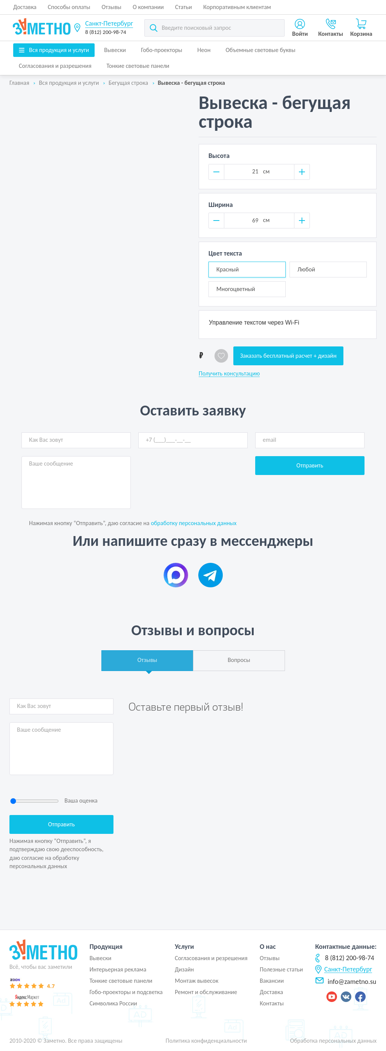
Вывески (115, 50)
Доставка (25, 7)
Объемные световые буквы (260, 50)
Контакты (272, 1003)
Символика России (113, 1003)
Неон (204, 50)
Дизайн (184, 969)
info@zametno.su (345, 981)
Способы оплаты (69, 7)
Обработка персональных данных (333, 1040)
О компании (148, 7)
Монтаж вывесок (197, 980)
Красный (227, 269)
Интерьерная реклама (117, 969)
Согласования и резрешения (211, 958)
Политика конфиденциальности (206, 1040)
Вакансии (272, 980)
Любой (306, 269)
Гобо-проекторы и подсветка (125, 992)
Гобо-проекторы (161, 50)
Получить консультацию (229, 373)
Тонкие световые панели (138, 65)
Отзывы (111, 7)
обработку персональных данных (193, 523)
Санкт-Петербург (109, 23)
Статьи (183, 7)
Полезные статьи (281, 969)
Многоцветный (235, 289)
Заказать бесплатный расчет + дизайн (288, 355)
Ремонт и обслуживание (206, 992)
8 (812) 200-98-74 (105, 32)
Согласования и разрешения (55, 65)
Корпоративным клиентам (237, 7)
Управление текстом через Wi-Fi (254, 322)
